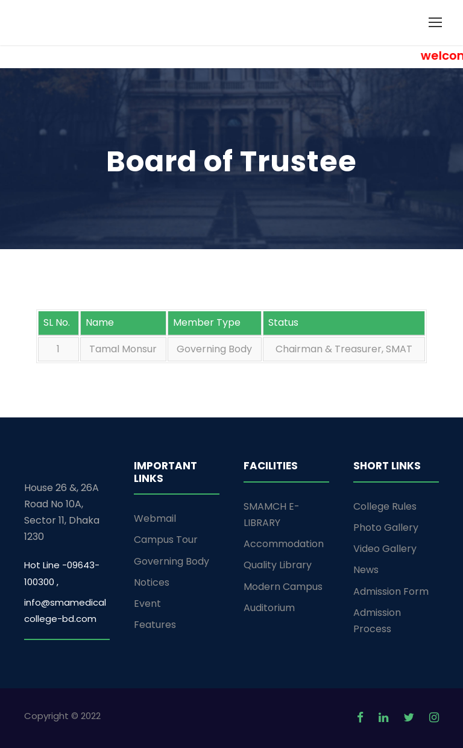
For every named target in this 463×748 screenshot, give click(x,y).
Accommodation (284, 544)
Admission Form (391, 591)
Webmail (155, 518)
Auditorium (269, 608)
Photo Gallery (385, 527)
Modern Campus (283, 587)
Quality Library (278, 565)
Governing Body (171, 561)
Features (155, 625)
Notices (151, 582)
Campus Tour (166, 540)
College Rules (385, 506)
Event (147, 603)
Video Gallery (385, 549)
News (366, 570)
